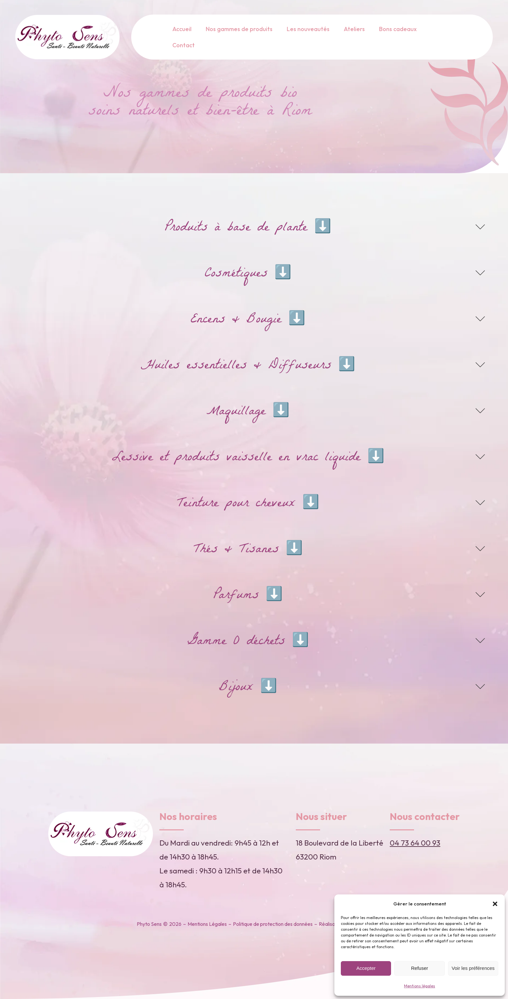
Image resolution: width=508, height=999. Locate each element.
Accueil (181, 29)
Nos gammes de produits (239, 29)
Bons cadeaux (398, 29)
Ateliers (354, 29)
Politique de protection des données (273, 924)
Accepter (365, 968)
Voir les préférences (473, 968)
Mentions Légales (207, 924)
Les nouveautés (308, 29)
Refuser (419, 968)
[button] (495, 904)
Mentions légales (419, 985)
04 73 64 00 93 (415, 842)
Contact (183, 45)
